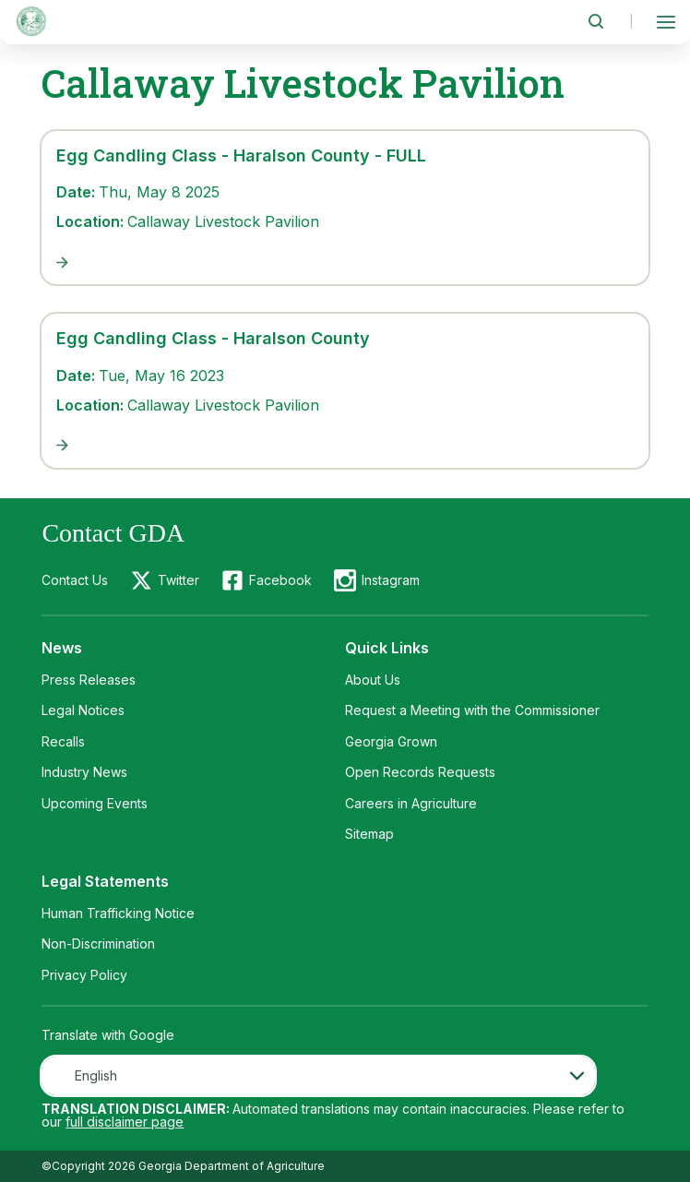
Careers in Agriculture (411, 803)
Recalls (63, 741)
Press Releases (89, 679)
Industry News (84, 772)
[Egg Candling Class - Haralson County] (344, 445)
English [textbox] (96, 1075)
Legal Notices (83, 710)
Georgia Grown (391, 741)
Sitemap (369, 834)
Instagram (391, 580)
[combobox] (318, 1076)
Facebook (280, 580)
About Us (372, 679)
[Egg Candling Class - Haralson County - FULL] (344, 262)
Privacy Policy (84, 975)
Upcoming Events (95, 803)
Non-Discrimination (98, 943)
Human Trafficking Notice (118, 913)
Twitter (178, 580)
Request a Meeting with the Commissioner (472, 710)
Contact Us (75, 580)
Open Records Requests (420, 772)
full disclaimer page (124, 1121)
